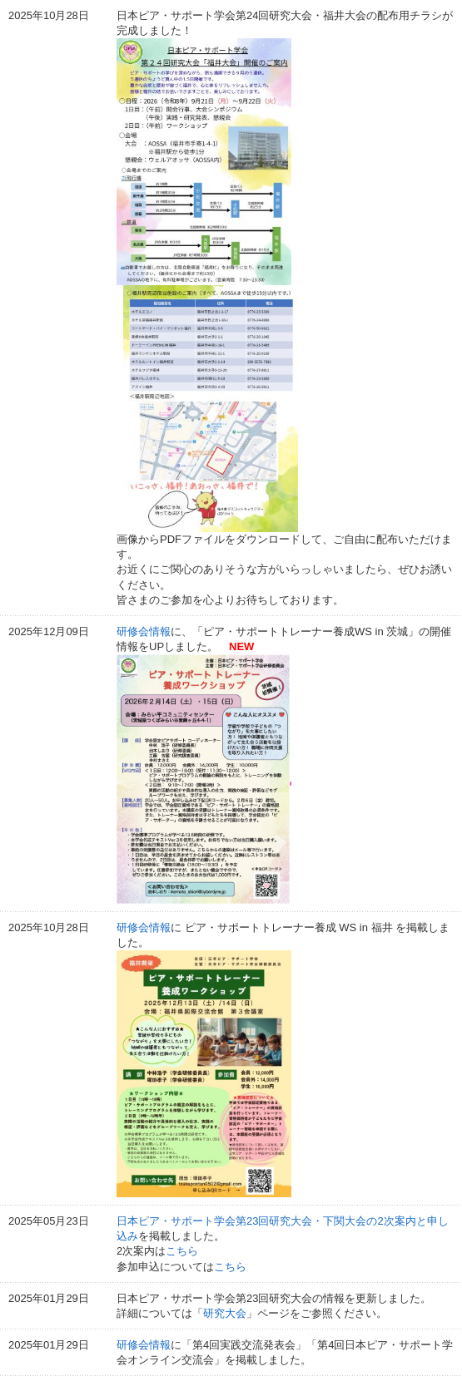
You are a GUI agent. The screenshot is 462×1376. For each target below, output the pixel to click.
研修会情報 (144, 631)
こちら (182, 1251)
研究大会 (224, 1313)
